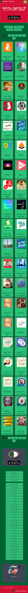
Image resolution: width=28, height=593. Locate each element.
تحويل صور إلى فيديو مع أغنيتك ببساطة (20, 118)
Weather (14, 502)
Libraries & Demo (14, 508)
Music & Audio (14, 558)
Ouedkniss (7, 155)
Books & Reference (14, 545)
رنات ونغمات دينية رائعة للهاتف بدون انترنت (20, 295)
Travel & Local (14, 548)
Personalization (14, 521)
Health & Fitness (14, 524)
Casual (14, 500)
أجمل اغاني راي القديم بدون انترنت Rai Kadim (7, 433)
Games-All (9, 29)
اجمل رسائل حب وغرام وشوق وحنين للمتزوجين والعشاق (21, 236)
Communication (14, 526)
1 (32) (4, 35)
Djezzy (21, 175)
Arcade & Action (14, 489)
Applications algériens (7, 1)
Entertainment (14, 542)
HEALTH (14, 492)
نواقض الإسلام (7, 391)
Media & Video (14, 484)
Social (14, 516)
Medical (14, 532)
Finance (14, 537)
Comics (14, 497)
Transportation (14, 505)
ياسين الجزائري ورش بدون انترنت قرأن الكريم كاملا (7, 374)
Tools (14, 529)
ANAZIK (7, 175)
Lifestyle (14, 553)
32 (23, 35)
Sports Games (14, 486)
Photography (14, 494)
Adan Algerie (20, 76)
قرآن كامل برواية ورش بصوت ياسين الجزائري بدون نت (20, 394)
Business (14, 534)
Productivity (14, 513)
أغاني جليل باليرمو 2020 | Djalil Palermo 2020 (20, 216)
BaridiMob (21, 332)
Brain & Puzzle (14, 510)
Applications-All (8, 26)
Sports (14, 518)
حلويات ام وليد (20, 313)
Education (14, 556)
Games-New (17, 29)
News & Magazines (14, 550)
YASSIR (21, 155)
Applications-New (19, 26)
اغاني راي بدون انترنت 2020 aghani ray (20, 256)
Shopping (14, 540)
